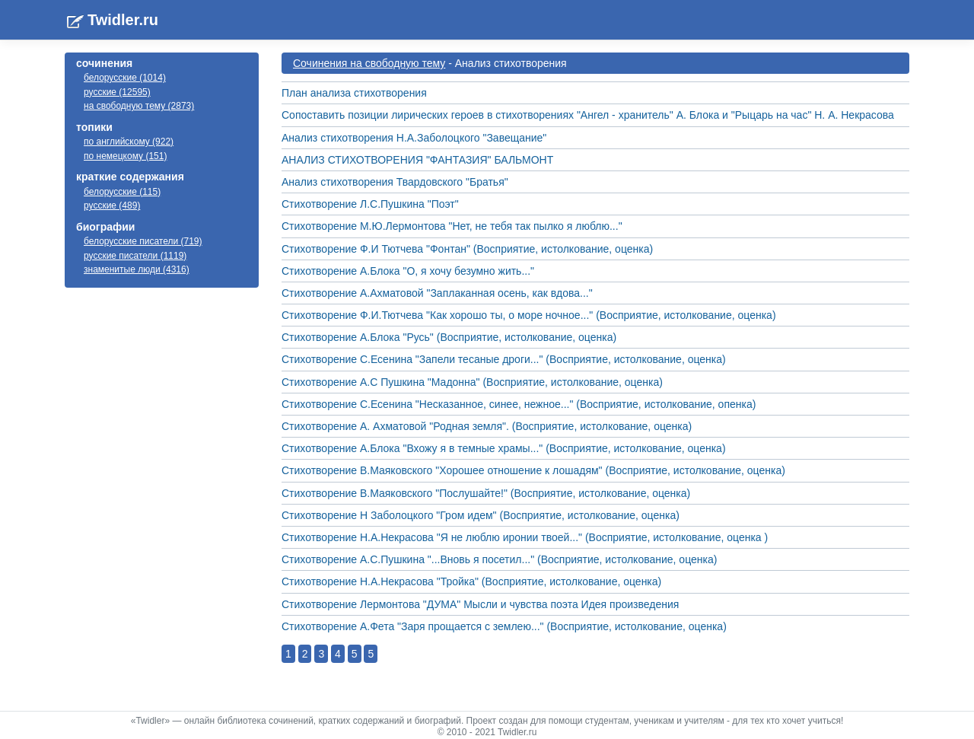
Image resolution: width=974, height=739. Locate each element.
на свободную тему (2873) (139, 105)
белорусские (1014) (125, 77)
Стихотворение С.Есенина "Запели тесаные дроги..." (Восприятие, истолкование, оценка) (504, 359)
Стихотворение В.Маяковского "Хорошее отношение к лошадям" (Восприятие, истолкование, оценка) (533, 470)
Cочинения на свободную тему (369, 63)
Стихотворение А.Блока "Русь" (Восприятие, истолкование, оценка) (449, 337)
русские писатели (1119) (135, 255)
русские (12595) (117, 92)
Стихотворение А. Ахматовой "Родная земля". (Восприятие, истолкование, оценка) (487, 426)
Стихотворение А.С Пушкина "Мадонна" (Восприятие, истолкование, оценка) (472, 382)
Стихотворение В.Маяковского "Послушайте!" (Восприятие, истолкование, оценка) (486, 493)
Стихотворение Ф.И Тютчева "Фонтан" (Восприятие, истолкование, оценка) (467, 249)
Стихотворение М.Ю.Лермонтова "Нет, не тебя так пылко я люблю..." (452, 226)
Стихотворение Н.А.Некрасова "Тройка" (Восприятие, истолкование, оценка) (471, 581)
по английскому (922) (128, 141)
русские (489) (112, 205)
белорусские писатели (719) (143, 241)
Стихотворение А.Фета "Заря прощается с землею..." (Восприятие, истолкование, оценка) (504, 626)
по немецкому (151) (125, 156)
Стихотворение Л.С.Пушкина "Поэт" (370, 204)
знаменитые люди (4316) (136, 269)
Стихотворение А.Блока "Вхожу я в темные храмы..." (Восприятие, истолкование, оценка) (504, 448)
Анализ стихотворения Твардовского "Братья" (395, 182)
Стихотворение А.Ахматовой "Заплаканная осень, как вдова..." (437, 293)
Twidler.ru (123, 19)
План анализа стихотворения (354, 93)
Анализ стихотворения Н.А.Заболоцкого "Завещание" (414, 138)
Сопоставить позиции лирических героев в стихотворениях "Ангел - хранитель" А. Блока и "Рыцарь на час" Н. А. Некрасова (588, 115)
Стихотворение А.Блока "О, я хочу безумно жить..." (408, 271)
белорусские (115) (122, 191)
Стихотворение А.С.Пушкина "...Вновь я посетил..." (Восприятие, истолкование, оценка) (499, 559)
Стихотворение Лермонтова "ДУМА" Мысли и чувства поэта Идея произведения (480, 604)
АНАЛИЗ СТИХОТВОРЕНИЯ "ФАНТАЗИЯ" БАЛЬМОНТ (417, 160)
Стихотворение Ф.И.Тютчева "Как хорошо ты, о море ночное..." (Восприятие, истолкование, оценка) (529, 315)
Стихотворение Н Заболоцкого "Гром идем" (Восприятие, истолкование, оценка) (481, 515)
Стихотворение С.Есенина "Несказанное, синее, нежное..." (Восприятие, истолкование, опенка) (519, 404)
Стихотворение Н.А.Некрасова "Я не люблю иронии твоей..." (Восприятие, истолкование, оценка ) (525, 537)
